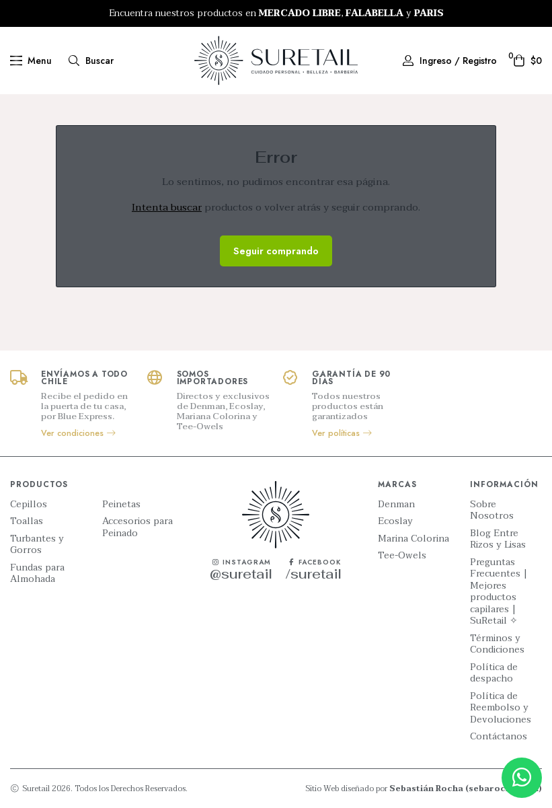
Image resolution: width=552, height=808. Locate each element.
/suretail (314, 574)
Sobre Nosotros (492, 510)
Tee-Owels (402, 556)
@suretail (241, 574)
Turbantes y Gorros (37, 544)
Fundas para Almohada (37, 573)
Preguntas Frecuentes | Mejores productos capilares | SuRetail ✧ (499, 591)
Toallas (26, 521)
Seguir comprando (276, 251)
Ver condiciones (79, 433)
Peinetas (121, 505)
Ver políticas (342, 433)
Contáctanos (498, 737)
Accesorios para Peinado (137, 527)
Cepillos (28, 505)
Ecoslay (395, 521)
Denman (396, 505)
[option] (276, 13)
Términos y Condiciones (497, 644)
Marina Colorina (413, 539)
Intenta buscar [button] (167, 207)
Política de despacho (494, 673)
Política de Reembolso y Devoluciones (500, 708)
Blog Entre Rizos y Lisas (498, 539)
